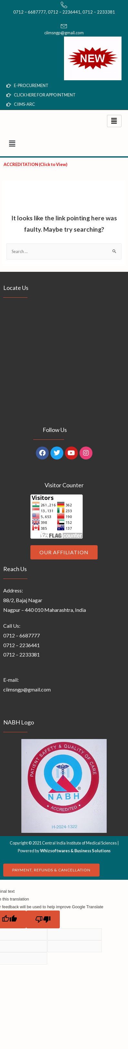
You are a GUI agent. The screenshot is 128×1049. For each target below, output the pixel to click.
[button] (64, 143)
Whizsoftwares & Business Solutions (75, 850)
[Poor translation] (43, 919)
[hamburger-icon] (114, 121)
